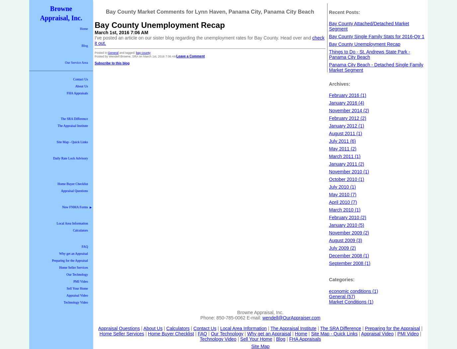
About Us (81, 86)
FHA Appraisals (77, 93)
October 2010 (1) (346, 179)
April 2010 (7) (343, 202)
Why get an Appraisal (73, 253)
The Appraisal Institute (72, 126)
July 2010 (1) (342, 187)
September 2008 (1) (350, 263)
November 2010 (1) (349, 171)
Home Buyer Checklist (72, 184)
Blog (85, 45)
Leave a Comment (190, 56)
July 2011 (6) (342, 141)
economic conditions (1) (353, 291)
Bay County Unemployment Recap (160, 25)
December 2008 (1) (349, 255)
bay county (143, 52)
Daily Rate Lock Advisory (70, 158)
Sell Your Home (77, 288)
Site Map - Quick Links (72, 142)
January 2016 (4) (346, 103)
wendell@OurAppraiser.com (291, 317)
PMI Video (80, 281)
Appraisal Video (77, 295)
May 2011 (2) (342, 148)
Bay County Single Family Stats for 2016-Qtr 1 (376, 36)
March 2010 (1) (345, 210)
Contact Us (80, 79)
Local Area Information (72, 223)
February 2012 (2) (347, 118)
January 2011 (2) (346, 164)
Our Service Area (76, 62)
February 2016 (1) (347, 95)
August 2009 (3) (345, 240)
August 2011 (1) (345, 133)
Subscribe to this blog (112, 63)
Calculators (80, 230)
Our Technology (77, 274)
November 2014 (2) (349, 110)
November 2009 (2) (349, 232)
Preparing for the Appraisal (70, 260)
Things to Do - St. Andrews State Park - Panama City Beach (369, 54)
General (113, 52)
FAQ (85, 246)
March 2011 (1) (345, 156)
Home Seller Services (73, 267)
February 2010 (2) (347, 217)
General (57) (342, 296)
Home (84, 29)
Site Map (260, 346)
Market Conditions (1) (351, 302)
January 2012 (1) (346, 126)
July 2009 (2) (342, 248)
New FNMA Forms (77, 207)
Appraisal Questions (74, 191)
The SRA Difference (74, 119)
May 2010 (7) (342, 194)
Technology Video (76, 302)
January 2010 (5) (346, 225)
